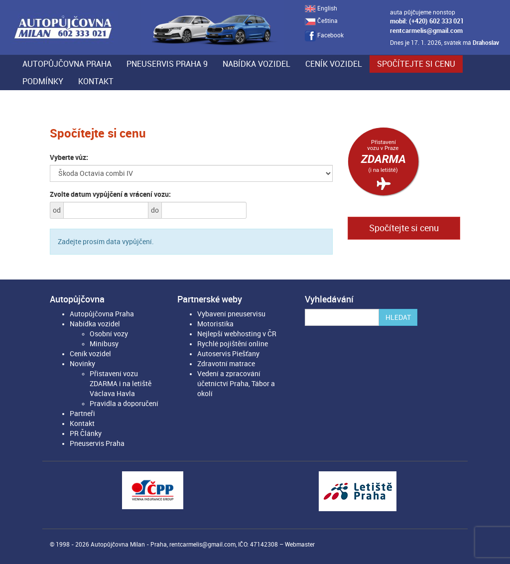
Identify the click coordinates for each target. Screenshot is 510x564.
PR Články (86, 433)
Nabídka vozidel (256, 64)
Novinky (82, 364)
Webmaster (300, 544)
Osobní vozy (109, 334)
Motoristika (215, 324)
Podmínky (42, 81)
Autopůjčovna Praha (67, 64)
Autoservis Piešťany (228, 354)
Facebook (324, 35)
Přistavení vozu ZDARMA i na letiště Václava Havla (120, 384)
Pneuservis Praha (97, 443)
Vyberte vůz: (69, 157)
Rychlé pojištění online (232, 344)
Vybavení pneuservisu (231, 314)
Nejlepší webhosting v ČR (236, 334)
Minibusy (104, 344)
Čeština (321, 20)
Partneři (82, 414)
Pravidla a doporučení (124, 404)
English (321, 8)
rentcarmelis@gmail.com (426, 30)
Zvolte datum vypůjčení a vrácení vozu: (110, 194)
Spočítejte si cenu (416, 64)
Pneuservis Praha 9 (167, 64)
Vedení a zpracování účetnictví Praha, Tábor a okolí (236, 384)
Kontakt (96, 81)
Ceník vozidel (333, 64)
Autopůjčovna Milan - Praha (129, 544)
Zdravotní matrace (226, 364)
